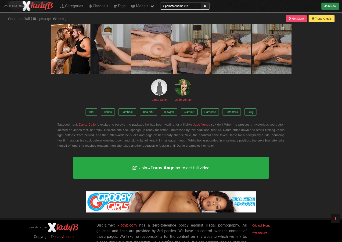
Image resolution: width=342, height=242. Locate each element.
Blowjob (169, 112)
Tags (120, 6)
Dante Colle (159, 90)
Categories (71, 6)
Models (139, 6)
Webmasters (259, 233)
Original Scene (261, 225)
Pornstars (232, 112)
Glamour (189, 112)
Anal (91, 112)
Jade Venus (183, 90)
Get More (296, 18)
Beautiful (148, 112)
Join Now (330, 6)
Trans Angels (321, 18)
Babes (108, 112)
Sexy (250, 112)
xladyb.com (64, 237)
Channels (98, 6)
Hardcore (210, 112)
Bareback (127, 112)
